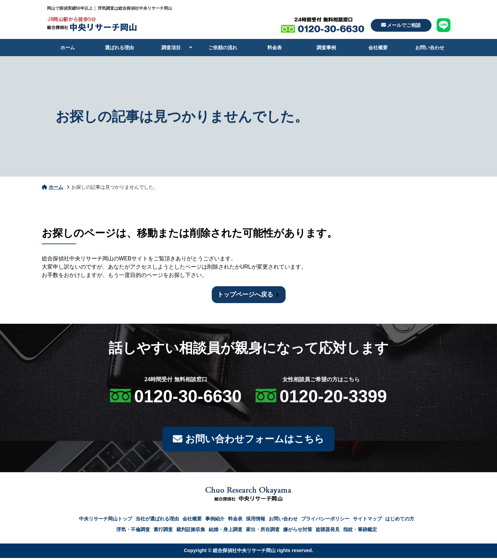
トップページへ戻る (245, 294)
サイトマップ (367, 519)
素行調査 (163, 530)
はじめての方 (399, 519)
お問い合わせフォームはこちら (248, 439)
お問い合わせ (429, 47)
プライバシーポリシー (325, 519)
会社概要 (378, 47)
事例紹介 (215, 519)
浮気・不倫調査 (133, 530)
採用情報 (255, 519)
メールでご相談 (401, 25)
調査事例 (326, 47)
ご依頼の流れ (222, 47)
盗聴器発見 (328, 530)
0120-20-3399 (333, 396)
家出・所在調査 (263, 530)
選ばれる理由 (119, 47)
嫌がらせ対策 (297, 530)
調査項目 (171, 47)
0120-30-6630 (187, 396)
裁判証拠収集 (190, 530)
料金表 (274, 47)
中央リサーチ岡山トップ (105, 519)
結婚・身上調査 (225, 530)
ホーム (67, 47)
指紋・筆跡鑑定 (360, 530)
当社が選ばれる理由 (157, 519)
